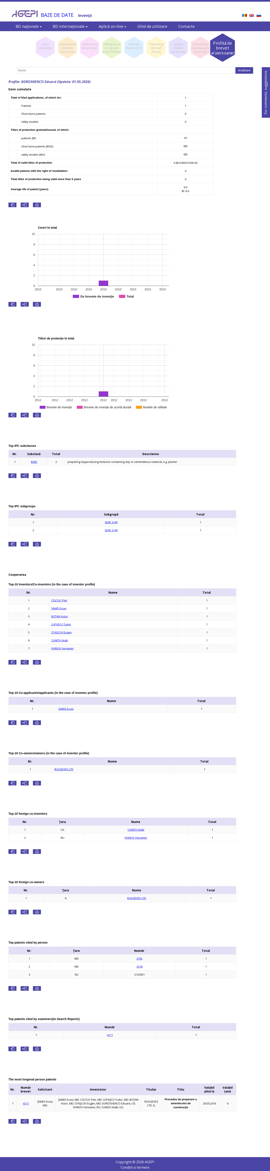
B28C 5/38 (111, 530)
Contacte (186, 26)
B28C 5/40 (111, 522)
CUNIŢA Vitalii (59, 640)
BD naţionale (29, 26)
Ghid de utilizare (152, 26)
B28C (34, 462)
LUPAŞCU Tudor (61, 624)
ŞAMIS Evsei (58, 608)
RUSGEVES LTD (63, 769)
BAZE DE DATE (57, 15)
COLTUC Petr (59, 600)
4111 (110, 1035)
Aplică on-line (112, 26)
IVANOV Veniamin (62, 648)
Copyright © (126, 1162)
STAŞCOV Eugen (61, 632)
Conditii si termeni (135, 1167)
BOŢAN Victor (59, 616)
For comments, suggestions (265, 92)
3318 (139, 966)
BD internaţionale (70, 26)
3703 (139, 958)
